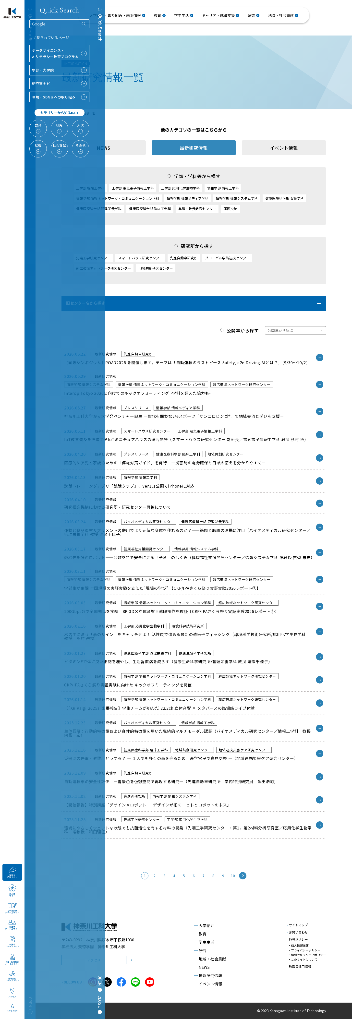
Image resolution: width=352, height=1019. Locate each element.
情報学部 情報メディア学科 (187, 198)
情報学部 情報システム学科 (237, 198)
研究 (200, 950)
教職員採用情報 (299, 966)
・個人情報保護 (298, 945)
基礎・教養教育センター (197, 208)
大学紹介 (204, 925)
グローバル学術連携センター (227, 257)
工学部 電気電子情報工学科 (133, 188)
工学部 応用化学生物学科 (180, 188)
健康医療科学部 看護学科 (284, 198)
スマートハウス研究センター (140, 257)
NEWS (202, 967)
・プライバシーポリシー (304, 950)
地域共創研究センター (156, 268)
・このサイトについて (302, 959)
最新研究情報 (208, 975)
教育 (200, 934)
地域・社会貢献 (210, 959)
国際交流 (230, 208)
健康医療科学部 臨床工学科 (150, 208)
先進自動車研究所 (183, 257)
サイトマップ (297, 925)
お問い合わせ (297, 932)
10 (233, 875)
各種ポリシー (297, 939)
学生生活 (204, 942)
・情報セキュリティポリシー (307, 955)
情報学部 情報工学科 (223, 188)
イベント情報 (284, 147)
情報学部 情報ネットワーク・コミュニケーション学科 (117, 198)
